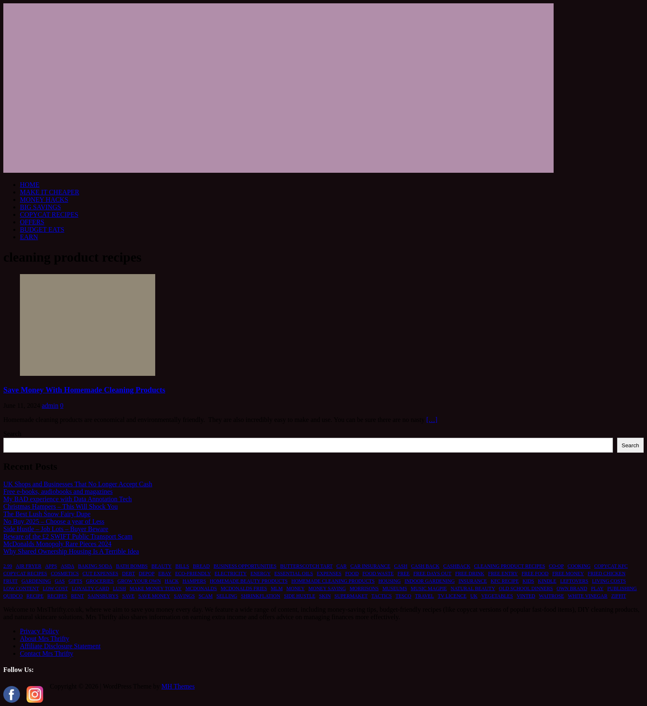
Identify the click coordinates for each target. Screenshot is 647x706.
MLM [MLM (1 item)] (277, 588)
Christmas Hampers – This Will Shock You (60, 506)
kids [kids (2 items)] (528, 581)
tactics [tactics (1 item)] (381, 596)
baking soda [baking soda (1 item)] (95, 566)
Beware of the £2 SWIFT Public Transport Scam (67, 536)
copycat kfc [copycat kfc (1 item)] (611, 566)
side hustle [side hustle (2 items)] (299, 596)
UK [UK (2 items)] (473, 596)
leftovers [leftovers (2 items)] (574, 581)
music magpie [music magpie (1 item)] (429, 588)
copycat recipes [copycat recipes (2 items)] (25, 573)
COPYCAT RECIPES (49, 214)
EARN (29, 236)
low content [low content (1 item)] (21, 588)
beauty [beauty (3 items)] (161, 566)
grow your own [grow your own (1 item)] (139, 581)
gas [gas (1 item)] (60, 581)
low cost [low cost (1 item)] (55, 588)
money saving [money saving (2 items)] (327, 588)
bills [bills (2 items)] (182, 566)
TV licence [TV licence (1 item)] (452, 596)
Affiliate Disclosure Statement (60, 646)
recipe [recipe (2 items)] (35, 596)
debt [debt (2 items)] (128, 573)
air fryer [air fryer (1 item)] (29, 566)
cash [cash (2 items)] (401, 566)
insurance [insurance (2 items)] (473, 581)
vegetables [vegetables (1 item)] (497, 596)
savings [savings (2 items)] (184, 596)
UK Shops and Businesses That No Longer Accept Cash (77, 484)
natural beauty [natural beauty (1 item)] (473, 588)
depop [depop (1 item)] (146, 573)
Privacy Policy (39, 631)
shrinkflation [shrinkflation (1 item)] (260, 596)
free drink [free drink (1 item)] (469, 573)
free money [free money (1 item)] (568, 573)
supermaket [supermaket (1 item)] (351, 596)
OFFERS (32, 222)
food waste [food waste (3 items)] (377, 573)
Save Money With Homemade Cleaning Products (84, 389)
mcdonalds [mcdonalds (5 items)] (201, 588)
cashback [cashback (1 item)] (456, 566)
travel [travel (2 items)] (424, 596)
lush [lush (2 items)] (119, 588)
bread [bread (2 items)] (201, 566)
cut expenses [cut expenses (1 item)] (100, 573)
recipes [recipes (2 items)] (57, 596)
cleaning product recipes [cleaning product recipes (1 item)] (509, 566)
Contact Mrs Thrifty (46, 653)
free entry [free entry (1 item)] (503, 573)
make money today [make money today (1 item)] (155, 588)
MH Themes (178, 686)
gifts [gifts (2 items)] (75, 581)
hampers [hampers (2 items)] (194, 581)
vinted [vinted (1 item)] (526, 596)
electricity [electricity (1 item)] (231, 573)
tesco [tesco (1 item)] (403, 596)
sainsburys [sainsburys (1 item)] (103, 596)
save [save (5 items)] (128, 596)
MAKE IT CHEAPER (49, 192)
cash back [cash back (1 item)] (425, 566)
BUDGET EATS (42, 229)
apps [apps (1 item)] (51, 566)
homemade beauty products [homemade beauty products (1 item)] (249, 581)
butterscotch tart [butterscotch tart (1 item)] (306, 566)
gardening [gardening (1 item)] (36, 581)
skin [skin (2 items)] (325, 596)
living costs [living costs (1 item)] (609, 581)
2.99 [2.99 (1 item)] (7, 566)
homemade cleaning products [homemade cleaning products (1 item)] (333, 581)
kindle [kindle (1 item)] (547, 581)
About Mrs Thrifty (44, 638)
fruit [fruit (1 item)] (10, 581)
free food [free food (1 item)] (535, 573)
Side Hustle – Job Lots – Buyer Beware (55, 528)
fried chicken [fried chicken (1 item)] (606, 573)
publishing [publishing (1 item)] (622, 588)
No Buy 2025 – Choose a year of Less (54, 521)
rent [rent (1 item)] (77, 596)
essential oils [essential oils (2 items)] (293, 573)
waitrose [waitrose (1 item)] (551, 596)
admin (50, 405)
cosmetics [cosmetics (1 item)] (64, 573)
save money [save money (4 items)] (154, 596)
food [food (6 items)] (352, 573)
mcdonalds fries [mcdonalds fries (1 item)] (244, 588)
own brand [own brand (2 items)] (572, 588)
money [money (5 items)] (295, 588)
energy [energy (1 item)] (260, 573)
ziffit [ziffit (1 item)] (618, 596)
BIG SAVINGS (40, 207)
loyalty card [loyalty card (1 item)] (90, 588)
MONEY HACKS (44, 199)
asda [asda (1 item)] (67, 566)
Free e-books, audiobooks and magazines (57, 491)
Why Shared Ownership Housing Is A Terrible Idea (71, 551)
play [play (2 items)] (597, 588)
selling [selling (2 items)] (226, 596)
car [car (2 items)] (342, 566)
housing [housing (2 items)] (389, 581)
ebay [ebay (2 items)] (164, 573)
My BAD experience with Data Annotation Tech (67, 499)
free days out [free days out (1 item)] (432, 573)
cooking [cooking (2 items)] (578, 566)
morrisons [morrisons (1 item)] (363, 588)
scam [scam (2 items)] (205, 596)
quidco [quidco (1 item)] (13, 596)
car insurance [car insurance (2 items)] (370, 566)
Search (12, 433)
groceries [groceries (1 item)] (100, 581)
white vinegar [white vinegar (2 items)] (587, 596)
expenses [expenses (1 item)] (329, 573)
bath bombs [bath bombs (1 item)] (131, 566)
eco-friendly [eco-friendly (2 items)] (193, 573)
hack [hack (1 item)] (172, 581)
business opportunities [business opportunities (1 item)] (244, 566)
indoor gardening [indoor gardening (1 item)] (430, 581)
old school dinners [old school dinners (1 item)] (526, 588)
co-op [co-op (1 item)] (556, 566)
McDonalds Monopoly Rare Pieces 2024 (57, 543)
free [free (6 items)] (404, 573)
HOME (29, 184)
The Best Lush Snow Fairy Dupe (46, 513)
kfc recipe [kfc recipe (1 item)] (505, 581)
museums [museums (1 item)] (394, 588)
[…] (431, 419)
